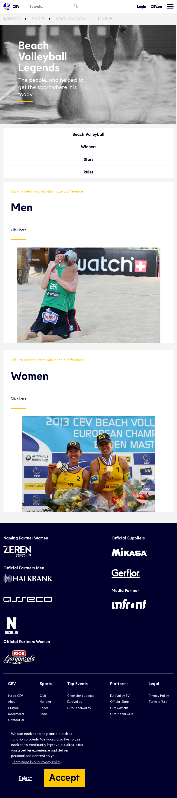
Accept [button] (64, 777)
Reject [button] (25, 778)
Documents (16, 714)
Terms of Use (158, 701)
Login (141, 6)
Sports (38, 18)
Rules (88, 171)
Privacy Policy (159, 695)
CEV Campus (119, 708)
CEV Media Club (121, 714)
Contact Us (16, 720)
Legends (105, 18)
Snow (43, 714)
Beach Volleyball (71, 18)
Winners (88, 146)
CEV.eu (156, 6)
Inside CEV (12, 18)
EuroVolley (74, 701)
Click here (19, 230)
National (46, 701)
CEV (11, 6)
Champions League (80, 695)
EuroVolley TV (120, 695)
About (12, 701)
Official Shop (119, 701)
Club (43, 695)
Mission (13, 708)
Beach (44, 708)
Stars (88, 159)
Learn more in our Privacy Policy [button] (36, 762)
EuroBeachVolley (79, 708)
